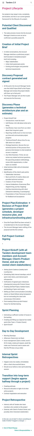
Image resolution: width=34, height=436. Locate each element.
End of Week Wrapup (10, 428)
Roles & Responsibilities (23, 430)
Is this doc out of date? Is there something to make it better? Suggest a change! (16, 420)
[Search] (31, 2)
